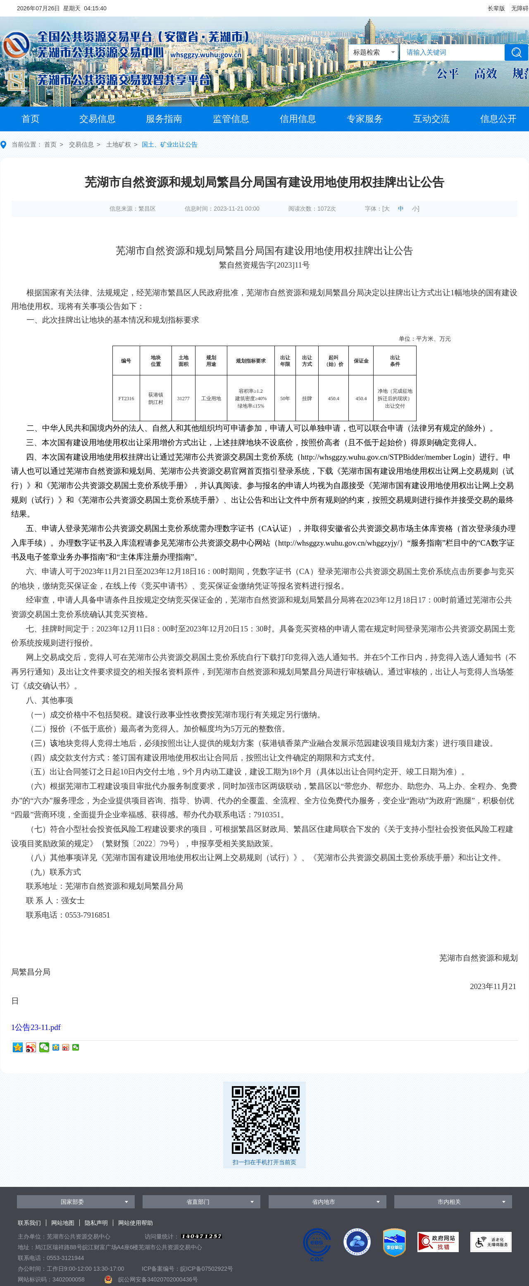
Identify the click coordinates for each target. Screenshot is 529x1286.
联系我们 (29, 1223)
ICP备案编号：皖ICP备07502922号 (187, 1268)
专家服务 (365, 119)
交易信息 (97, 119)
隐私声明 (96, 1223)
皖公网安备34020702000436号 (158, 1279)
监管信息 (231, 119)
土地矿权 (118, 144)
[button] (496, 8)
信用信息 (298, 119)
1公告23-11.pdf (36, 1027)
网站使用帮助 (135, 1223)
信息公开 (498, 119)
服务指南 (164, 119)
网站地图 (62, 1223)
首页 (30, 119)
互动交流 (431, 119)
